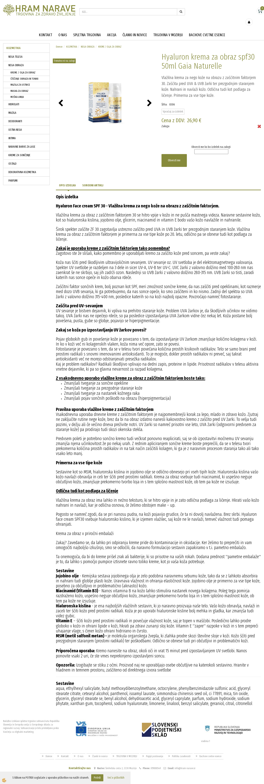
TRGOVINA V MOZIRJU (168, 29)
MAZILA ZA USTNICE (20, 78)
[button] (150, 97)
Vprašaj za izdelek (173, 105)
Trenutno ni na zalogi (64, 54)
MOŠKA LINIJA (17, 90)
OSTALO (12, 157)
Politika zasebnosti (181, 750)
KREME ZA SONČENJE (19, 149)
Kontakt (45, 29)
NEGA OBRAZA (16, 59)
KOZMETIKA (71, 40)
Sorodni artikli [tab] (92, 179)
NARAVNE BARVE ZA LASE (21, 140)
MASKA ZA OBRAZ (19, 84)
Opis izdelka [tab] (67, 179)
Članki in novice (135, 29)
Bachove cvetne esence (207, 29)
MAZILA (12, 107)
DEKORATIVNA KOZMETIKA (22, 166)
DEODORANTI (15, 115)
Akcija (111, 29)
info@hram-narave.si (185, 762)
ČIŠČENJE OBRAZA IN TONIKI (24, 72)
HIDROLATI (13, 98)
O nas (62, 29)
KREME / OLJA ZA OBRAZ (23, 66)
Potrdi (97, 777)
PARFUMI (13, 174)
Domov (59, 40)
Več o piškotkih (115, 777)
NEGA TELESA (15, 51)
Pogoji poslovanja (154, 750)
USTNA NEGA (15, 124)
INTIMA (12, 132)
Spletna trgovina (87, 29)
